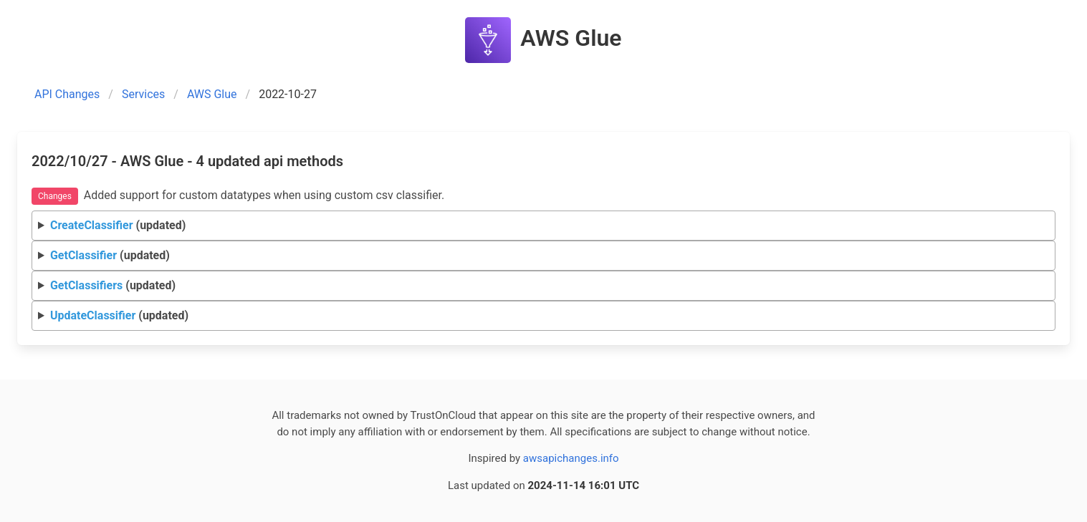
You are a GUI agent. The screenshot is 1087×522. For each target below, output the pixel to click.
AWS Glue (212, 94)
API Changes (67, 94)
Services (143, 94)
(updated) (118, 225)
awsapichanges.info (571, 458)
